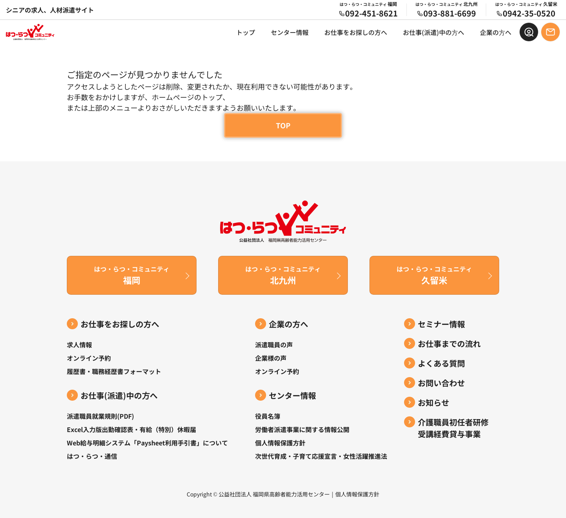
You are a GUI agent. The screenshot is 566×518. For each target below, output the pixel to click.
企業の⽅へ (495, 32)
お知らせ (433, 402)
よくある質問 (441, 363)
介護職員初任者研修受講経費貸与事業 (453, 428)
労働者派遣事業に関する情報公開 (302, 429)
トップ (245, 32)
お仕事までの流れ (449, 343)
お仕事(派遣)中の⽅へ (433, 32)
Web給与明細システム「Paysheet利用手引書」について (147, 442)
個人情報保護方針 (280, 442)
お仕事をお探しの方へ (355, 32)
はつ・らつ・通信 (92, 456)
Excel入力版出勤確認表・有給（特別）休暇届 (131, 429)
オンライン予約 (89, 358)
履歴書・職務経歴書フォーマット (114, 371)
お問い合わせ (441, 382)
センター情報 (290, 32)
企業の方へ (288, 324)
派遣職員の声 (274, 344)
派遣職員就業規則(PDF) (100, 416)
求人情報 (79, 344)
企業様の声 (271, 358)
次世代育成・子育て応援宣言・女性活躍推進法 (321, 456)
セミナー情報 (441, 324)
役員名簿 (267, 416)
